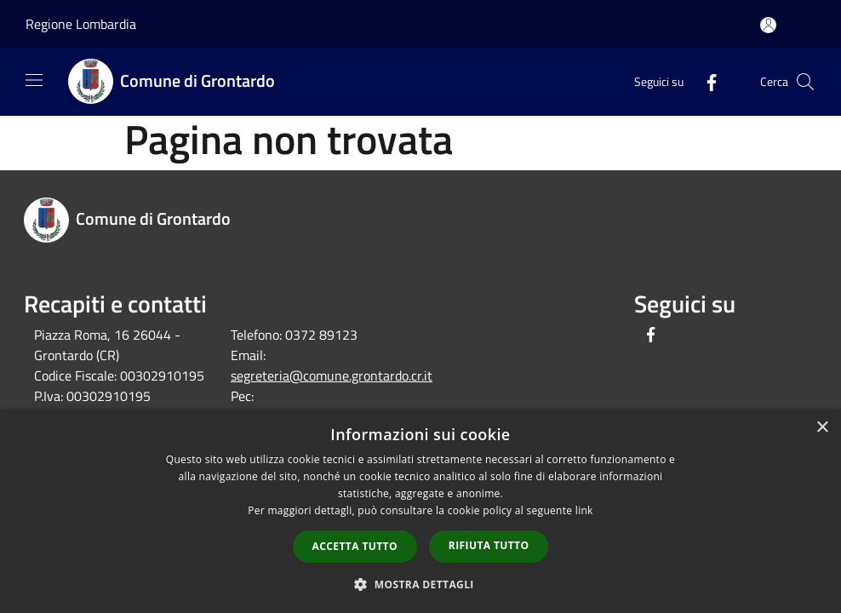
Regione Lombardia (81, 24)
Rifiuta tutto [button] (489, 545)
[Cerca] (805, 82)
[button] (420, 584)
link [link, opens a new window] (584, 510)
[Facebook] (705, 81)
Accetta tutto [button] (355, 546)
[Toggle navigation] (34, 80)
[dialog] (420, 511)
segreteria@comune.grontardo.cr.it (331, 375)
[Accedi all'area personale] (768, 25)
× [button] (821, 427)
